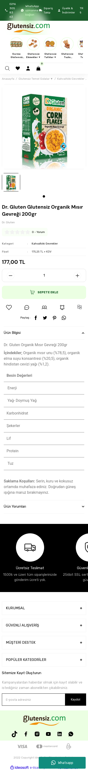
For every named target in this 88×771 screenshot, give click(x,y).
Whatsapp (62, 762)
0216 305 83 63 (10, 10)
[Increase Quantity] (77, 275)
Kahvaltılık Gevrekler (45, 243)
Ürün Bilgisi (12, 333)
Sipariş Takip (46, 10)
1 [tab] (44, 196)
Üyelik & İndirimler (66, 10)
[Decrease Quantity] (10, 275)
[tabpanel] (11, 182)
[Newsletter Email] (44, 699)
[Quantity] (44, 275)
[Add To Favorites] (9, 307)
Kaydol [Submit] (75, 699)
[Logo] (28, 28)
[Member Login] (28, 68)
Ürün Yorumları (15, 507)
